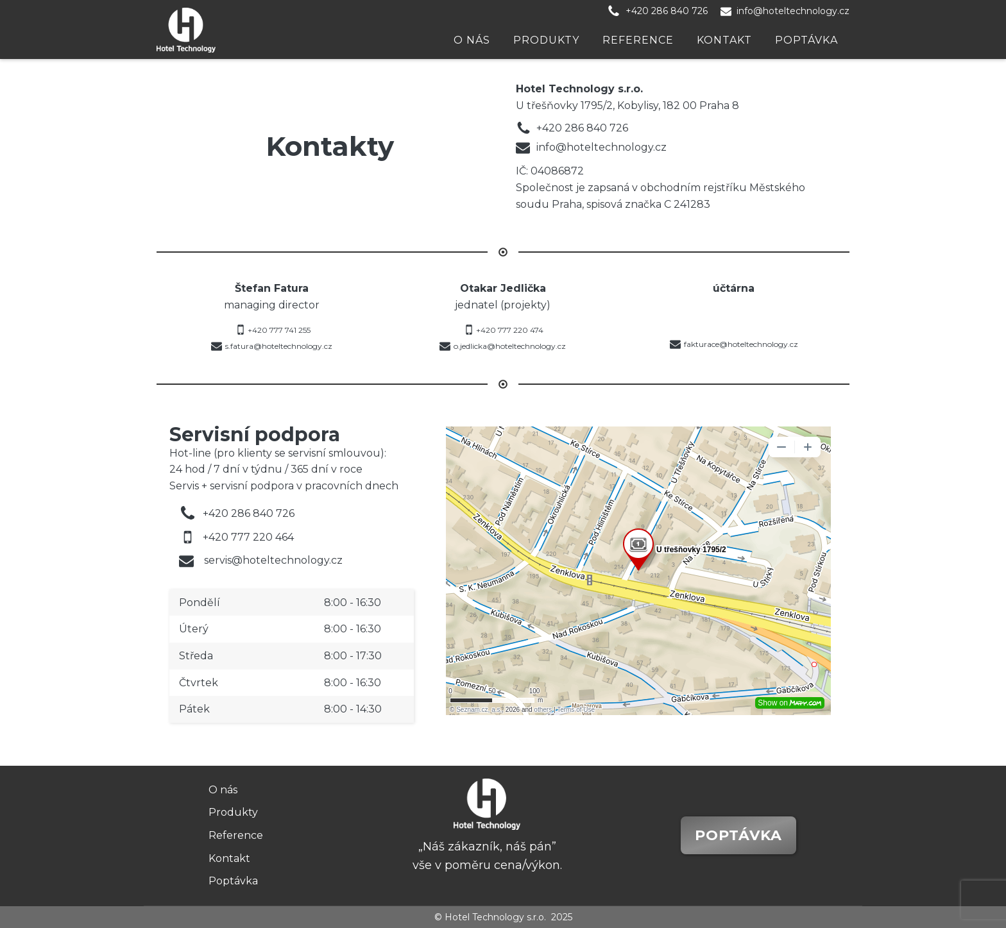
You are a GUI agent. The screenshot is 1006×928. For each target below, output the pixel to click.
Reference (638, 40)
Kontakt (724, 40)
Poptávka (806, 40)
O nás (472, 40)
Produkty (546, 40)
